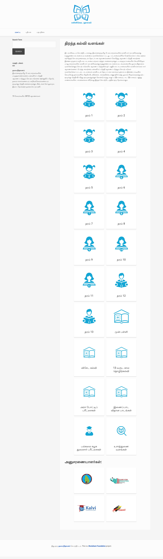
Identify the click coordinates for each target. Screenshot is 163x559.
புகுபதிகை (40, 32)
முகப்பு (17, 32)
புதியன (28, 32)
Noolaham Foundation (97, 546)
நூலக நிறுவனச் (64, 546)
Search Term (17, 40)
